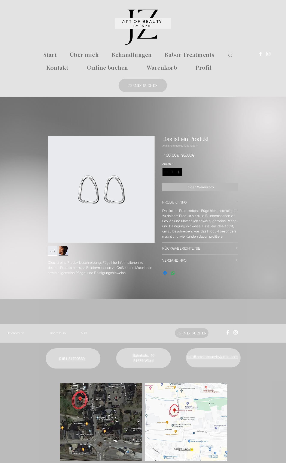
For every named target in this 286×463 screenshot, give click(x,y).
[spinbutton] (172, 172)
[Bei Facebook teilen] (165, 273)
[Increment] (178, 172)
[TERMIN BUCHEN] (143, 85)
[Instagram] (268, 54)
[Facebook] (260, 54)
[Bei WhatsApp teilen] (173, 273)
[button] (230, 54)
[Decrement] (165, 172)
